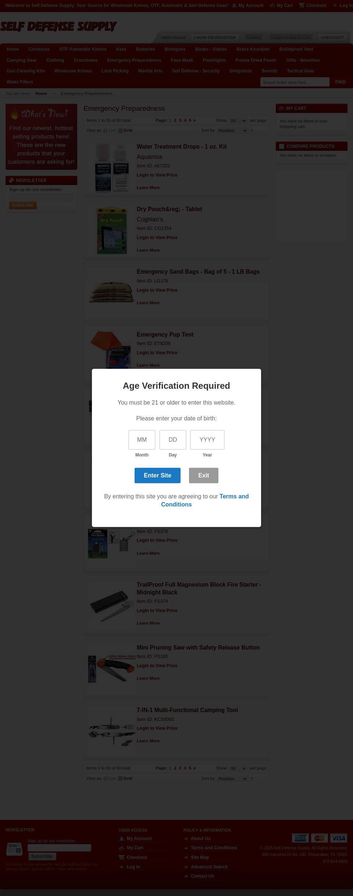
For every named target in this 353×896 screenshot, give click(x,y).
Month (142, 455)
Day (173, 455)
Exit (203, 475)
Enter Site (157, 475)
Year (207, 455)
